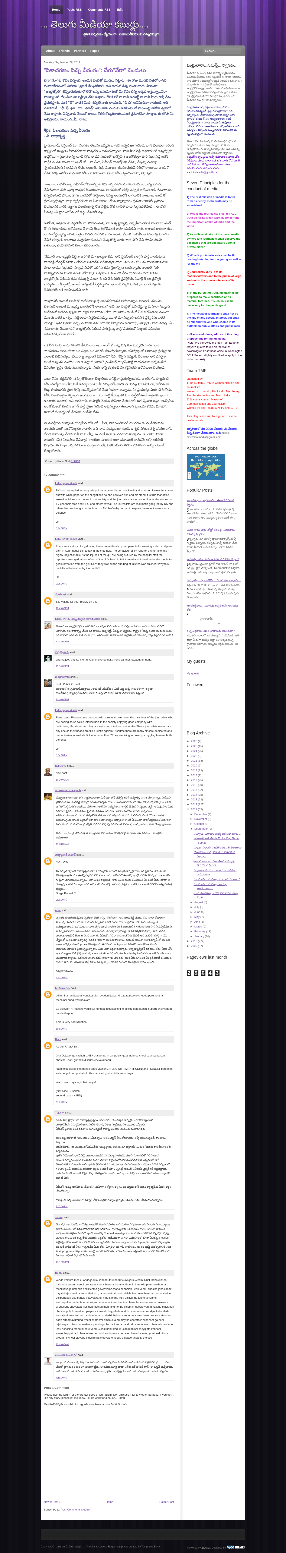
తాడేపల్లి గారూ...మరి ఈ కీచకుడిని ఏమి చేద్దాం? (213, 559)
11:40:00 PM (62, 699)
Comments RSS (99, 9)
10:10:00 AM (62, 779)
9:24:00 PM (62, 528)
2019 (194, 770)
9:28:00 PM (62, 583)
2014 (194, 794)
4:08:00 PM (62, 1102)
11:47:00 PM (62, 1262)
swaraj (59, 1217)
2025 (194, 746)
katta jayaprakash (66, 483)
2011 (194, 809)
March (198, 926)
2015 (194, 789)
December (200, 814)
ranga (58, 1272)
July (196, 907)
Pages (94, 51)
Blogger (206, 1547)
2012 (194, 804)
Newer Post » (52, 1501)
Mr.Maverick (62, 988)
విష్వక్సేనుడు (62, 652)
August (198, 902)
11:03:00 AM (62, 844)
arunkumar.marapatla (68, 790)
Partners (80, 51)
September (201, 828)
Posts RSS (74, 9)
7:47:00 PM (62, 1206)
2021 (194, 760)
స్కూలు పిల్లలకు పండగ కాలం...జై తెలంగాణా (218, 847)
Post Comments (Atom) (75, 1509)
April (197, 921)
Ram (58, 1039)
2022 (194, 755)
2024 (194, 751)
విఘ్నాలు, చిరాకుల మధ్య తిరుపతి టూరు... (217, 833)
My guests (193, 673)
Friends (64, 51)
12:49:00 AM (62, 1344)
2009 (194, 946)
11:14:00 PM (62, 666)
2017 (194, 780)
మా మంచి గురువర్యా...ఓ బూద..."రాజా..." (217, 879)
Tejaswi (59, 1112)
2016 (194, 785)
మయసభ (60, 594)
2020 (194, 765)
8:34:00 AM (61, 755)
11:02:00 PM (62, 641)
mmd (58, 910)
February (199, 931)
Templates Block (151, 1546)
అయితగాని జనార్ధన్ (66, 1355)
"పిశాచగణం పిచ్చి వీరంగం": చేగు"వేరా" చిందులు (95, 70)
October (199, 823)
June (197, 912)
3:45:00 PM (62, 1028)
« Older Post (166, 1501)
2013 (194, 799)
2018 (194, 775)
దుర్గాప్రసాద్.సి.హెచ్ (65, 854)
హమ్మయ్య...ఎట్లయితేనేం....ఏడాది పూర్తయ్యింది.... (214, 580)
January (199, 936)
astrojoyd (60, 765)
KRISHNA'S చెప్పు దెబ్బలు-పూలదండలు (77, 618)
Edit (120, 9)
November (200, 818)
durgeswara (62, 676)
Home (56, 9)
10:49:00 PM (62, 608)
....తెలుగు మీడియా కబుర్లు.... (95, 24)
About (50, 51)
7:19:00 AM (61, 1377)
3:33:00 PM (62, 977)
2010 (194, 941)
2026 (194, 741)
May (197, 917)
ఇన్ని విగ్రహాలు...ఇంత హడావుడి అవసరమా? (211, 630)
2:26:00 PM (62, 899)
